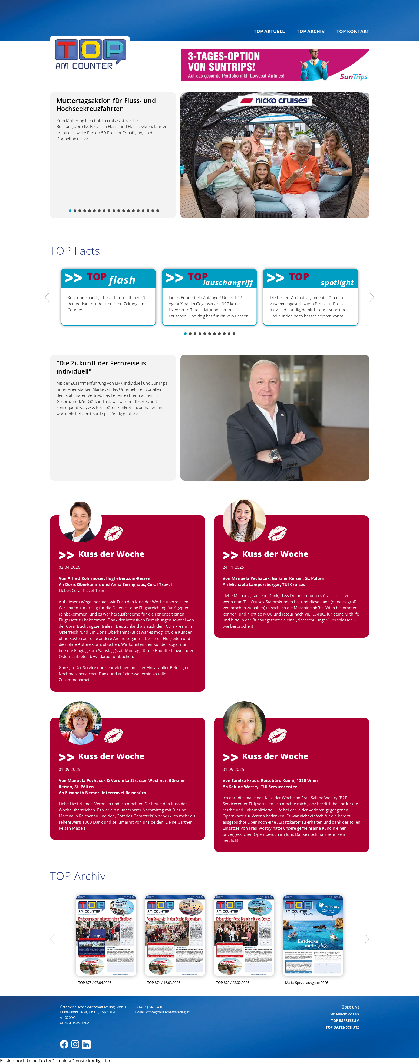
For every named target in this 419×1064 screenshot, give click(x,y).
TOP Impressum (345, 1020)
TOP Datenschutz (342, 1027)
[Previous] (47, 297)
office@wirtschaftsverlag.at (168, 1012)
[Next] (371, 297)
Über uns (350, 1007)
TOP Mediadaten (343, 1013)
